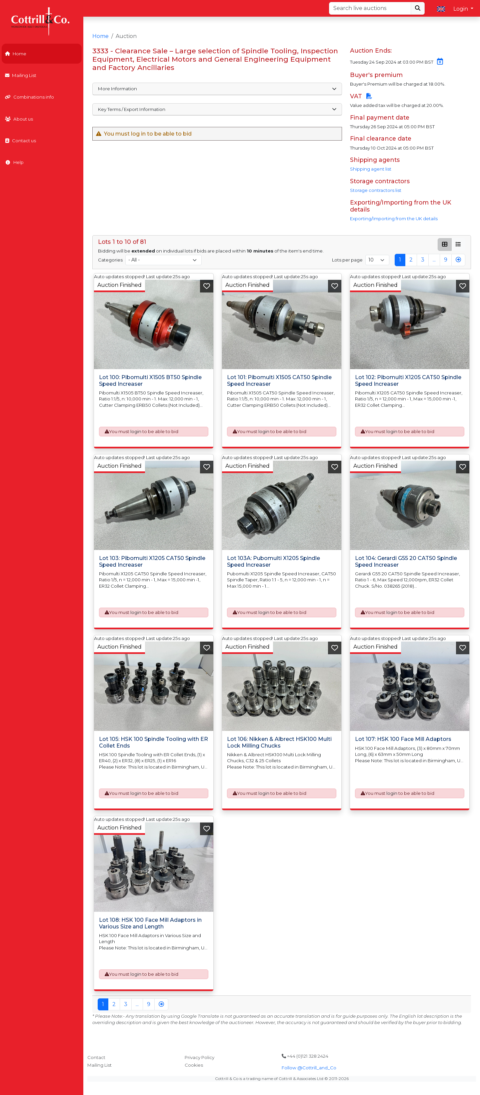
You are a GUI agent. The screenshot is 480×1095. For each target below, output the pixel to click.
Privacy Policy (199, 1057)
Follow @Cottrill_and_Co (309, 1067)
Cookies (194, 1065)
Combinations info (29, 97)
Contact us (20, 140)
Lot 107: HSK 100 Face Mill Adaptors (403, 739)
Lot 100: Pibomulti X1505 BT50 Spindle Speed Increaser (150, 380)
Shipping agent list (370, 169)
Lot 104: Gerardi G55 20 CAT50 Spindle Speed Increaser (406, 561)
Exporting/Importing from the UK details (394, 218)
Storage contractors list (375, 190)
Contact (96, 1057)
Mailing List (20, 75)
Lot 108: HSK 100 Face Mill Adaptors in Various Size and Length (150, 923)
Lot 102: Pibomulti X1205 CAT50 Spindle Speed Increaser (408, 380)
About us (19, 119)
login (135, 431)
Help (14, 162)
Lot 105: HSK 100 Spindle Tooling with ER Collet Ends (153, 742)
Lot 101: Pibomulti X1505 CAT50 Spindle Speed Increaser (279, 380)
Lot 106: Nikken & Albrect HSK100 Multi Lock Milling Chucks (279, 742)
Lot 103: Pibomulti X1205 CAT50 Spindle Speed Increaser (152, 561)
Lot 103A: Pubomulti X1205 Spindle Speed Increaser (273, 561)
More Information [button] (217, 88)
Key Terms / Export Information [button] (217, 109)
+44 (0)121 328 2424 (305, 1056)
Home (15, 53)
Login (461, 9)
